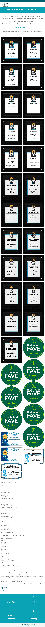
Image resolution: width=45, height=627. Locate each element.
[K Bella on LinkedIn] (33, 616)
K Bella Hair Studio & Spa (12, 624)
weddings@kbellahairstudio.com (11, 616)
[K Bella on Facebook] (31, 615)
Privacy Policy (23, 624)
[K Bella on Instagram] (36, 615)
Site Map (27, 624)
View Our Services (5, 587)
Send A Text (34, 602)
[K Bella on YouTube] (34, 615)
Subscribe (33, 619)
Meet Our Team (5, 588)
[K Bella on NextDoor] (35, 616)
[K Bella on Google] (32, 616)
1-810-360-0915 (34, 601)
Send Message (11, 619)
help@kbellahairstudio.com (11, 615)
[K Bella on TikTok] (33, 615)
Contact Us (4, 590)
